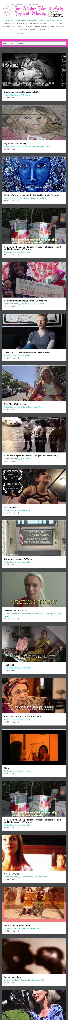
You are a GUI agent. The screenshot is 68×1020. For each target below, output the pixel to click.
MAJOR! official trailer (15, 404)
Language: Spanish (11, 198)
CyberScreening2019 (41, 146)
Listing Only (25, 928)
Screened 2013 (26, 252)
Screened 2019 (26, 146)
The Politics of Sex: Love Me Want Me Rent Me (27, 352)
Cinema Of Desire (13, 873)
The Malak (9, 664)
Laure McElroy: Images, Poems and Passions (25, 300)
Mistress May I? (12, 507)
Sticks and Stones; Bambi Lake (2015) (22, 92)
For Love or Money (13, 977)
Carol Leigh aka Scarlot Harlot (32, 304)
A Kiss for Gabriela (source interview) (22, 716)
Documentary (9, 614)
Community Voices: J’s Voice (18, 559)
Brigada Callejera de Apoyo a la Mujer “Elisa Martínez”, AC (32, 455)
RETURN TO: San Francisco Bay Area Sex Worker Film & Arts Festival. (34, 21)
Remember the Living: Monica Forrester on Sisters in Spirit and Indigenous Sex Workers (32, 247)
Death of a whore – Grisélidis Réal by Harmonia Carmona (32, 195)
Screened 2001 (38, 980)
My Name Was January (15, 143)
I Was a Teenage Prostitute (17, 925)
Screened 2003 (36, 928)
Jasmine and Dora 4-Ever (16, 610)
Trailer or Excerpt (27, 407)
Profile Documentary (12, 95)
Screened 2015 (26, 510)
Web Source (25, 95)
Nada (6, 768)
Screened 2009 (41, 198)
